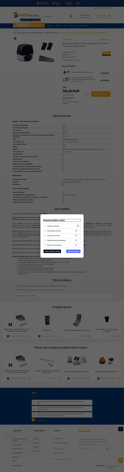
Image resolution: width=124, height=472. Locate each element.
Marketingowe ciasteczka (53, 231)
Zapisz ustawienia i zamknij (51, 251)
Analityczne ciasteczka (52, 235)
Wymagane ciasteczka (52, 226)
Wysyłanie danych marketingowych (55, 240)
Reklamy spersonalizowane (53, 245)
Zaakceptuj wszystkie (74, 251)
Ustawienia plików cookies (53, 220)
